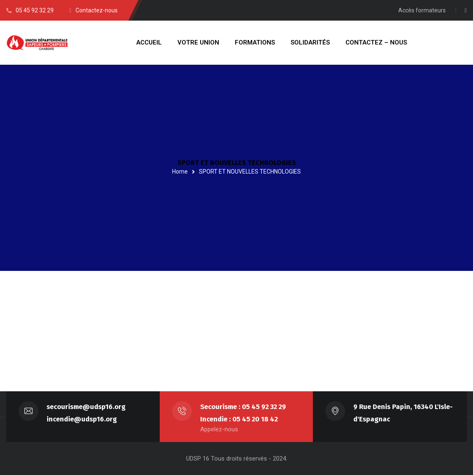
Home (180, 171)
